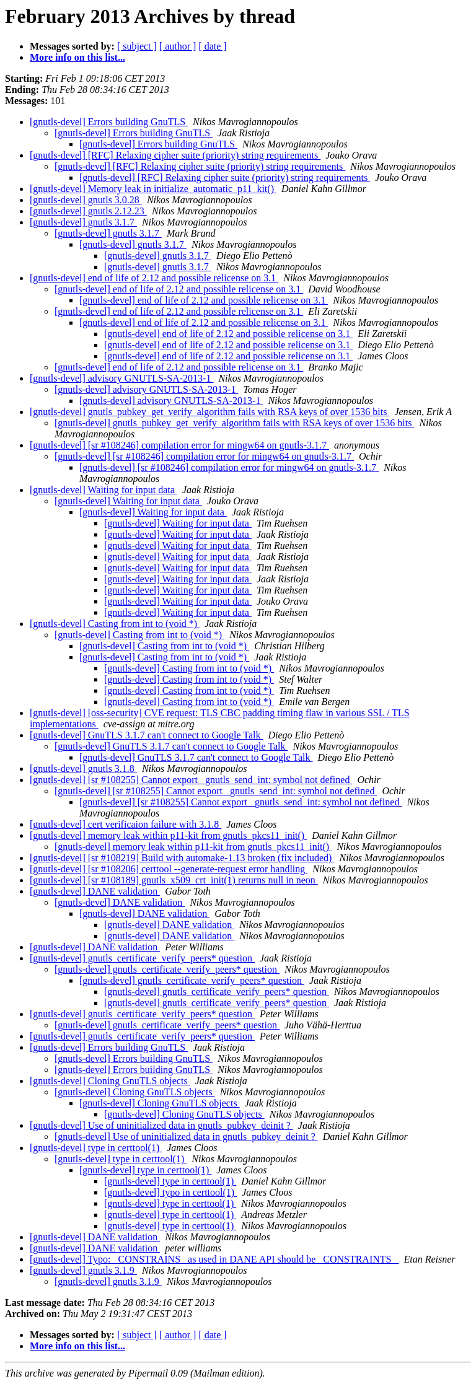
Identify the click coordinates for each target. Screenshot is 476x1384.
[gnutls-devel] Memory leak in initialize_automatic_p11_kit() (153, 188)
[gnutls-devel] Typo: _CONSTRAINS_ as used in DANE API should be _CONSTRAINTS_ (214, 1259)
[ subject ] (137, 46)
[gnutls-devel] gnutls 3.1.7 (83, 222)
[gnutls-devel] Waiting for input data (103, 489)
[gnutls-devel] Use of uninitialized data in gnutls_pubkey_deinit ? (161, 1125)
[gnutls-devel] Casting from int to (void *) (115, 623)
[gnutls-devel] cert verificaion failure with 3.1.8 (125, 824)
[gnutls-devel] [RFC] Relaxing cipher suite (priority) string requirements (175, 155)
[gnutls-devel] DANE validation (95, 891)
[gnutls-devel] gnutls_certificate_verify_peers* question (142, 958)
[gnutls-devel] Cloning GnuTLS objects (110, 1080)
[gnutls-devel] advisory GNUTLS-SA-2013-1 (121, 378)
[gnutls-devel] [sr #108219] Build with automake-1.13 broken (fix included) (182, 857)
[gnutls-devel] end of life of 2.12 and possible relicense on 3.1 (154, 278)
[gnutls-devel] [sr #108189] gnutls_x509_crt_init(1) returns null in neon (174, 880)
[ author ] (177, 46)
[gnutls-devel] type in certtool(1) (96, 1147)
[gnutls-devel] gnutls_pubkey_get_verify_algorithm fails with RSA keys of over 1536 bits (209, 411)
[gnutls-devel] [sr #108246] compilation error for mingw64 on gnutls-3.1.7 (179, 445)
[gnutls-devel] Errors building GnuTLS (109, 121)
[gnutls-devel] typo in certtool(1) (170, 1192)
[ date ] (212, 46)
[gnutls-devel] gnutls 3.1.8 (83, 768)
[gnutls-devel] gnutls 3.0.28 (86, 200)
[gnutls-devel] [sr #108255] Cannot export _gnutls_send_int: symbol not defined (191, 779)
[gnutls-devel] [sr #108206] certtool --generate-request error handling (168, 869)
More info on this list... (77, 57)
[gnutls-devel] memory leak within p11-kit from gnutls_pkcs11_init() (168, 835)
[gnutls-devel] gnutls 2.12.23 (88, 211)
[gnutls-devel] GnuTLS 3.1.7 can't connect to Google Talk (146, 735)
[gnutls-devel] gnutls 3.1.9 (83, 1270)
